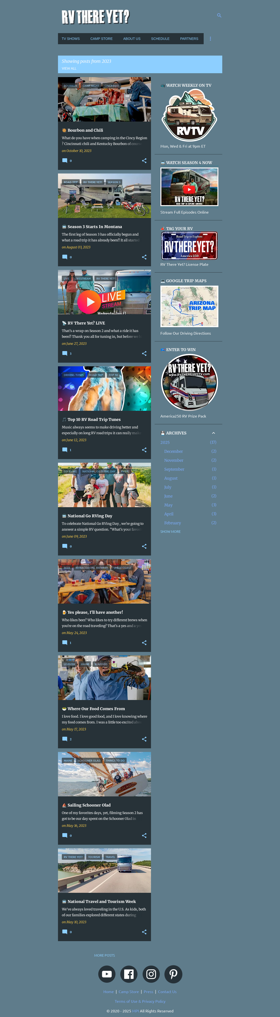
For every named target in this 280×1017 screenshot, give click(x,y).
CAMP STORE (101, 39)
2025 (165, 442)
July (167, 487)
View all (69, 68)
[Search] (219, 15)
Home (108, 991)
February (172, 522)
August (171, 478)
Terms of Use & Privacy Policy (140, 1001)
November (173, 460)
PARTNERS (189, 39)
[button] (144, 161)
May (168, 505)
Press (148, 991)
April (168, 514)
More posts (104, 955)
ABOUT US (131, 39)
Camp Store (129, 991)
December (173, 451)
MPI (135, 1010)
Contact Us (167, 991)
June (168, 496)
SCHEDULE (160, 39)
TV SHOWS (71, 39)
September (174, 469)
